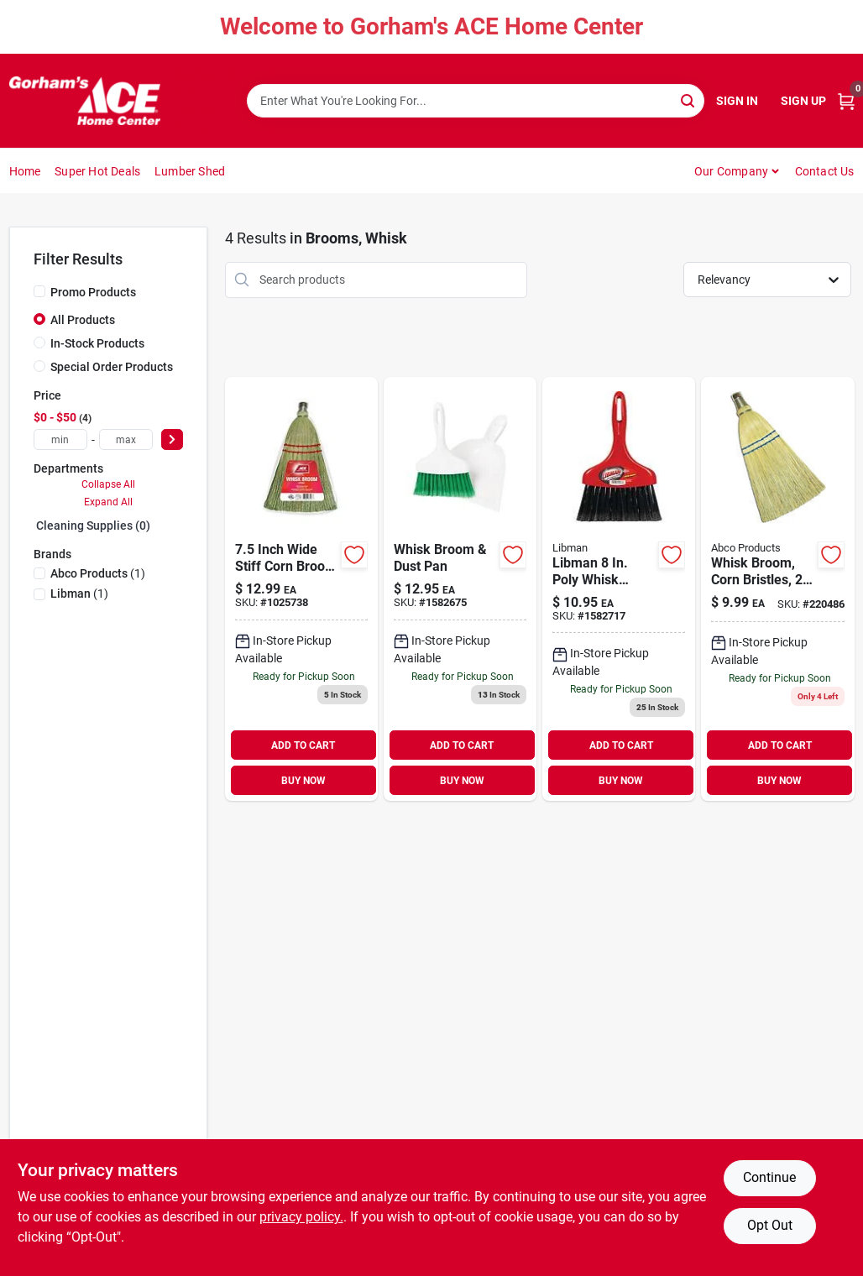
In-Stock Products (97, 343)
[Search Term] (475, 101)
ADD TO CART (303, 745)
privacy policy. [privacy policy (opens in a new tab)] (301, 1217)
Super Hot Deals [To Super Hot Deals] (97, 171)
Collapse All (108, 484)
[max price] (126, 439)
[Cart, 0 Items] (846, 101)
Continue (769, 1177)
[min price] (60, 439)
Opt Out (769, 1225)
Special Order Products (111, 367)
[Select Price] (172, 439)
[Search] (689, 99)
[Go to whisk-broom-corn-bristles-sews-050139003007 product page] (777, 589)
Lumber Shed (189, 171)
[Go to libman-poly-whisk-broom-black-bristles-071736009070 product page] (618, 589)
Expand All (108, 502)
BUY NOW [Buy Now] (303, 781)
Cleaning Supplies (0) (93, 525)
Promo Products (93, 292)
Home (25, 171)
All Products (82, 320)
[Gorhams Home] (84, 100)
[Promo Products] (39, 291)
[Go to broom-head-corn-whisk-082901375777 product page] (301, 589)
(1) (97, 573)
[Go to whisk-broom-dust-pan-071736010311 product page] (460, 589)
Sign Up (803, 100)
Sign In (737, 100)
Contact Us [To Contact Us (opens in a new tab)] (825, 171)
